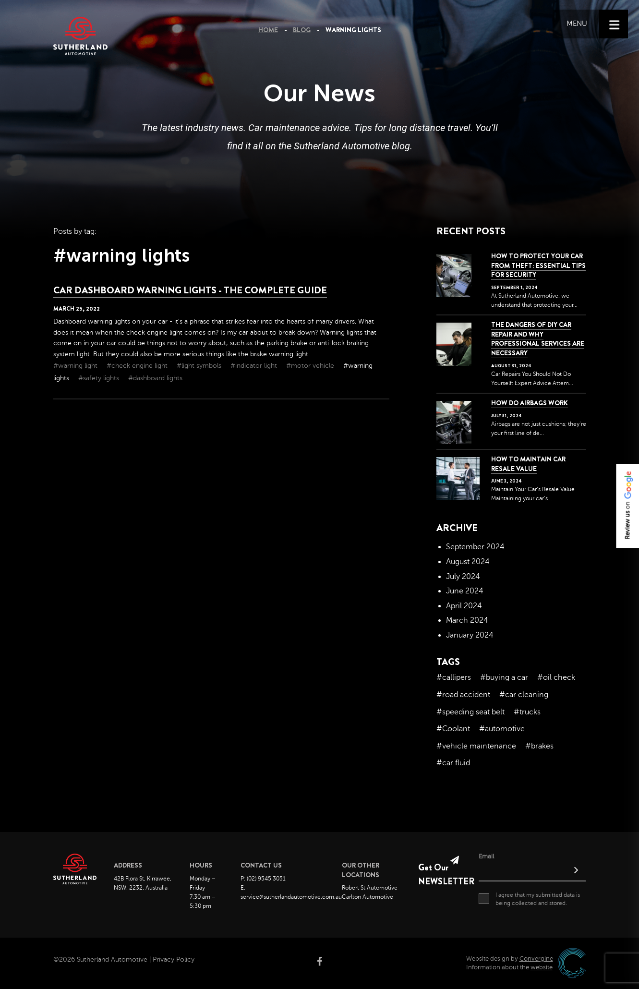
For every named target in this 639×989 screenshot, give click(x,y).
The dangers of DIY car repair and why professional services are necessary (537, 339)
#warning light (76, 365)
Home (268, 30)
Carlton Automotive (367, 896)
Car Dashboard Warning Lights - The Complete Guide (190, 290)
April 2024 (464, 606)
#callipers (453, 677)
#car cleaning (523, 694)
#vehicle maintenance (476, 746)
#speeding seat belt (470, 712)
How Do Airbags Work (529, 403)
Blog (302, 30)
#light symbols (200, 365)
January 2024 (470, 635)
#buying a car (504, 677)
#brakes (539, 746)
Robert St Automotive (370, 887)
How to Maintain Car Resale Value (528, 463)
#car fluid (453, 763)
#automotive (502, 728)
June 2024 (464, 591)
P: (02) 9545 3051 (263, 878)
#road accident (463, 694)
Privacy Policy (173, 959)
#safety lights (99, 378)
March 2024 (467, 620)
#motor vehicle (311, 365)
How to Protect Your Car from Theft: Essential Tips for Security (538, 265)
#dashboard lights (155, 378)
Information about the (509, 967)
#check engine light (138, 365)
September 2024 (475, 547)
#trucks (527, 712)
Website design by (509, 958)
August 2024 (468, 561)
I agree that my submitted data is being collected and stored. (529, 898)
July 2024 (463, 576)
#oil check (556, 677)
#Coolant (453, 728)
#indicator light (254, 365)
